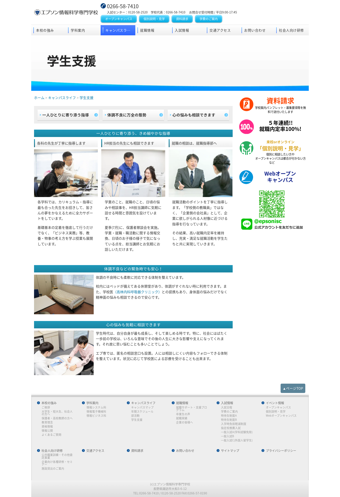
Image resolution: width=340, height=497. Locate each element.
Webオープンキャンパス (281, 415)
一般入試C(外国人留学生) (237, 440)
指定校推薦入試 (231, 428)
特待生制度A (229, 415)
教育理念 (47, 422)
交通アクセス (220, 30)
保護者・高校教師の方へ (57, 418)
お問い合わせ (255, 30)
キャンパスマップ (142, 407)
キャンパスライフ (119, 30)
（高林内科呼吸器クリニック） (137, 291)
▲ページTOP (293, 388)
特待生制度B (229, 419)
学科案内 (78, 30)
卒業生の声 (183, 414)
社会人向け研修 (291, 30)
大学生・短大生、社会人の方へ (57, 413)
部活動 (135, 415)
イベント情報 (275, 402)
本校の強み (45, 30)
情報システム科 (96, 407)
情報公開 (47, 430)
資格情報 (47, 426)
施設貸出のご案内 (53, 468)
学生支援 (136, 419)
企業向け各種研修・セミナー (57, 463)
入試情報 (182, 30)
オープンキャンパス (118, 18)
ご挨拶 (46, 407)
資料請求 (182, 18)
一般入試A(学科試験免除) (237, 432)
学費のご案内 (208, 18)
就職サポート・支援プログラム (191, 408)
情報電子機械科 (96, 411)
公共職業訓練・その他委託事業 (57, 456)
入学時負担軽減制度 (233, 423)
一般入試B (227, 436)
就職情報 (147, 30)
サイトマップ (230, 450)
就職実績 (181, 418)
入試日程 (226, 407)
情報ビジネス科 (96, 415)
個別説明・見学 (154, 18)
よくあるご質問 (51, 434)
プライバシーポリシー (281, 450)
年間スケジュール (142, 411)
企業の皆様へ (184, 422)
